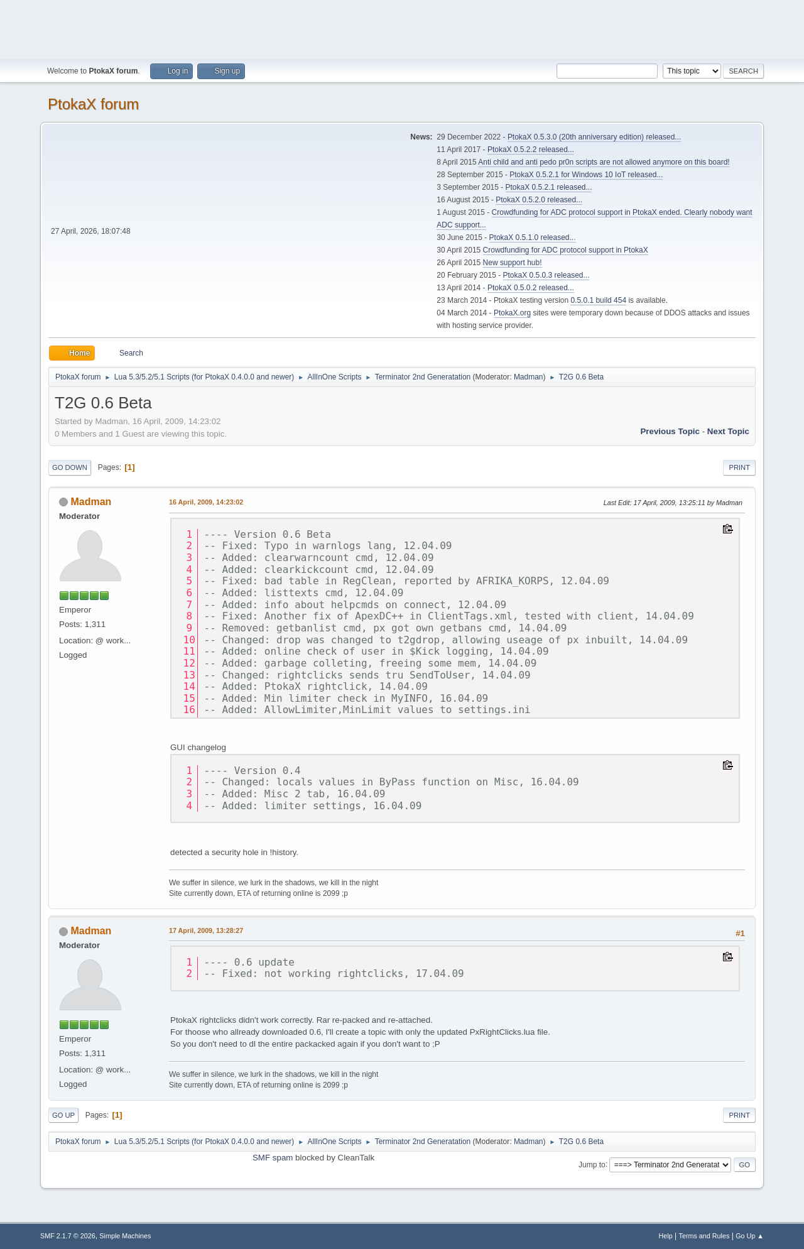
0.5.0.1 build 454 (598, 300)
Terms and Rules (704, 1236)
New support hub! (512, 262)
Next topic (728, 431)
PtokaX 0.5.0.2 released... (530, 287)
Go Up (63, 1115)
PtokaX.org (512, 312)
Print (739, 467)
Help (666, 1236)
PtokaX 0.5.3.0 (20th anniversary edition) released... (594, 137)
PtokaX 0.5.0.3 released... (546, 275)
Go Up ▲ (750, 1236)
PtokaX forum (93, 103)
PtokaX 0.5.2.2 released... (530, 149)
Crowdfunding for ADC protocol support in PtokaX (565, 250)
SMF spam (273, 1157)
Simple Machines (125, 1236)
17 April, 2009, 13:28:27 (206, 930)
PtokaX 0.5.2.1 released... (549, 187)
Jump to (592, 1164)
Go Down (69, 467)
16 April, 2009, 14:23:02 (206, 502)
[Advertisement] (402, 28)
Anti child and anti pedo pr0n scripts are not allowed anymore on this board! (603, 162)
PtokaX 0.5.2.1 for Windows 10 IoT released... (586, 174)
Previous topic (670, 431)
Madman (528, 377)
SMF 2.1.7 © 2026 (67, 1236)
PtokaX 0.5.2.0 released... (539, 199)
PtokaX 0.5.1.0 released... (532, 237)
